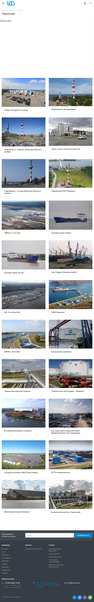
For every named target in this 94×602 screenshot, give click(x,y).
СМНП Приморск (58, 312)
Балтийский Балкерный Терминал (18, 431)
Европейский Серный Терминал (17, 512)
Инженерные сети (55, 557)
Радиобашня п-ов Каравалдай (63, 109)
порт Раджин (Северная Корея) (64, 272)
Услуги (51, 545)
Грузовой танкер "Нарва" (61, 233)
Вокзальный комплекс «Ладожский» (66, 512)
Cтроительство (54, 554)
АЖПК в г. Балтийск (12, 352)
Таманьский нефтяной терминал (17, 391)
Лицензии (5, 555)
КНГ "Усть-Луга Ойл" (12, 312)
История (5, 549)
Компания (6, 545)
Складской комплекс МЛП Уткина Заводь (21, 473)
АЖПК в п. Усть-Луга (12, 233)
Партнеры (5, 561)
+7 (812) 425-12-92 (12, 583)
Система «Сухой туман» (33, 549)
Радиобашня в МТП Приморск (63, 191)
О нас (4, 552)
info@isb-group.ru (73, 583)
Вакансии (5, 567)
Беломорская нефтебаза (61, 352)
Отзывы (4, 564)
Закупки (4, 573)
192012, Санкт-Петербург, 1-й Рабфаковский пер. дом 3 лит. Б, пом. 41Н (48, 585)
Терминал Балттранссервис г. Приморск (67, 391)
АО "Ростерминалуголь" (60, 472)
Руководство (6, 558)
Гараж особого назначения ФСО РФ (65, 149)
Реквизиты (6, 570)
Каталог (28, 545)
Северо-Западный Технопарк (16, 110)
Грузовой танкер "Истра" (14, 273)
